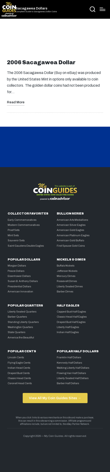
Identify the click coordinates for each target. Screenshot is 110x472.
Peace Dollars (16, 271)
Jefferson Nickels (67, 271)
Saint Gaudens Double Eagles (26, 245)
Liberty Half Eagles (68, 327)
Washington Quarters (20, 327)
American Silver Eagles (71, 225)
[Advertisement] (55, 41)
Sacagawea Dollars (31, 8)
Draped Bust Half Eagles (71, 322)
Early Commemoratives (22, 219)
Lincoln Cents (16, 357)
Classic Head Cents (19, 378)
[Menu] (102, 9)
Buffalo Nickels (65, 265)
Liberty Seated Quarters (22, 311)
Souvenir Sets (16, 240)
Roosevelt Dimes (67, 281)
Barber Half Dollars (68, 383)
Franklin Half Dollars (69, 357)
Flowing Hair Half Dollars (71, 373)
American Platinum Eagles (73, 235)
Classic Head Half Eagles (72, 316)
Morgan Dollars (17, 265)
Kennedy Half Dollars (69, 362)
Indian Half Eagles (68, 332)
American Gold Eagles (70, 230)
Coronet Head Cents (20, 383)
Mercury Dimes (66, 276)
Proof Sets (13, 230)
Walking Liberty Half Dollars (73, 367)
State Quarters (16, 332)
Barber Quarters (17, 316)
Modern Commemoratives (24, 225)
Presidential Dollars (19, 286)
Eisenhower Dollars (19, 276)
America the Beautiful (21, 337)
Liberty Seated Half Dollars (72, 378)
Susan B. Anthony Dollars (23, 281)
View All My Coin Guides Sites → (55, 398)
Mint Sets (13, 235)
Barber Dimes (65, 291)
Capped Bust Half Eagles (71, 311)
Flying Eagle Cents (19, 362)
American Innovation (20, 291)
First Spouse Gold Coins (71, 245)
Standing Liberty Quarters (23, 322)
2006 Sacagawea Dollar (41, 62)
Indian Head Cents (19, 367)
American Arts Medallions (72, 219)
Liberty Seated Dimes (70, 286)
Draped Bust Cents (19, 373)
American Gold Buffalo (70, 240)
